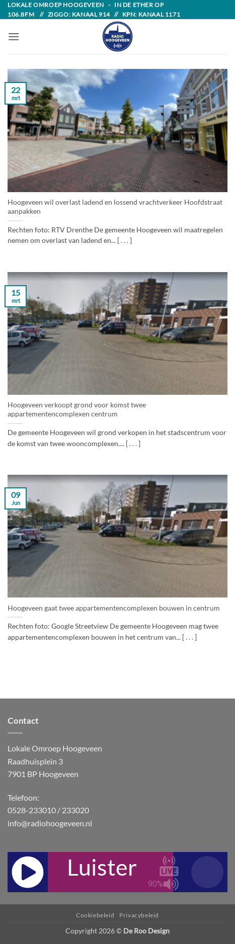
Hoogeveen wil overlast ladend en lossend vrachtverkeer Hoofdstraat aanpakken (115, 206)
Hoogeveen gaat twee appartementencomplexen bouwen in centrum (114, 608)
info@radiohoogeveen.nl (50, 823)
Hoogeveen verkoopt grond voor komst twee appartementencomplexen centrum (77, 409)
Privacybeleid (139, 915)
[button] (14, 36)
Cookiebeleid (95, 915)
